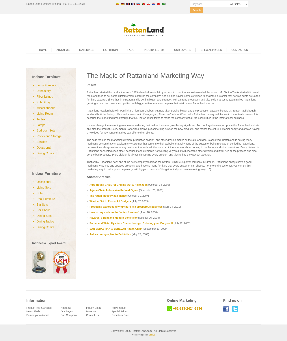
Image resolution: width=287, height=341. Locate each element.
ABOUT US (63, 49)
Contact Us (92, 315)
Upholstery (44, 90)
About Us (66, 307)
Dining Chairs (45, 153)
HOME (43, 49)
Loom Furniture (47, 85)
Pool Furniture (46, 198)
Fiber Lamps (45, 96)
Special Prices (119, 311)
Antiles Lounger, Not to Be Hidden (110, 234)
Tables (41, 119)
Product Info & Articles (39, 307)
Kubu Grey (44, 102)
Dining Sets (44, 215)
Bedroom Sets (46, 130)
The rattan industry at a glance (108, 195)
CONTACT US (240, 49)
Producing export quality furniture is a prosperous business (126, 206)
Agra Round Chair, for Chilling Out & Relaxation (119, 184)
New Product (118, 307)
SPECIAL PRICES (211, 49)
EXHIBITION (110, 49)
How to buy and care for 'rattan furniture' (114, 212)
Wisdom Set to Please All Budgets (110, 201)
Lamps (41, 125)
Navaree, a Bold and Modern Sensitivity (113, 217)
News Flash (33, 311)
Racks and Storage (49, 136)
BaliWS (152, 335)
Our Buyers (67, 311)
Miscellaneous (46, 108)
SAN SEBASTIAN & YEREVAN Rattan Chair (116, 228)
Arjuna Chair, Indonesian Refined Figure (114, 190)
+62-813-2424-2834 (187, 308)
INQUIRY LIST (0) (154, 49)
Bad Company (69, 315)
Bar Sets (42, 204)
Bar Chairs (44, 210)
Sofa (40, 193)
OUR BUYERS (182, 49)
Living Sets (44, 187)
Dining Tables (45, 221)
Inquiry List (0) (94, 307)
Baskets (42, 141)
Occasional (44, 147)
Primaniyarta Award (37, 315)
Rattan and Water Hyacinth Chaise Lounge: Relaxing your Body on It (131, 223)
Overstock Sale (120, 315)
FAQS (130, 49)
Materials (91, 311)
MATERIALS (86, 49)
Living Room (45, 113)
